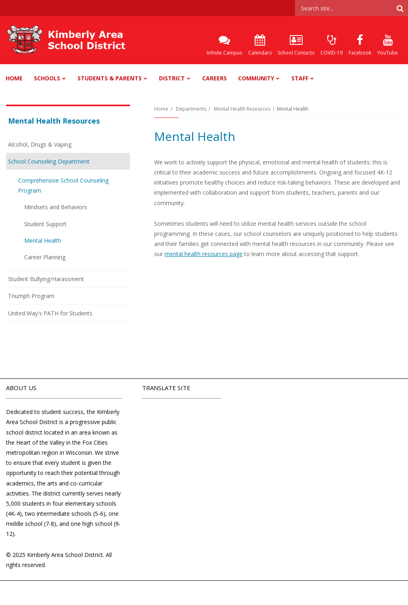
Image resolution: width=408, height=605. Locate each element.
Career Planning (44, 257)
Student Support (45, 224)
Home (161, 108)
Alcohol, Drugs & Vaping (39, 144)
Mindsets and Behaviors (55, 207)
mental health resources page (204, 254)
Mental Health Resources (242, 108)
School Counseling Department (49, 161)
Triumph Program (31, 296)
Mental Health (42, 240)
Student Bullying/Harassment (46, 279)
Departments (191, 108)
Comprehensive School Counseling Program (63, 185)
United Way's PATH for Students (50, 313)
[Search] (400, 8)
